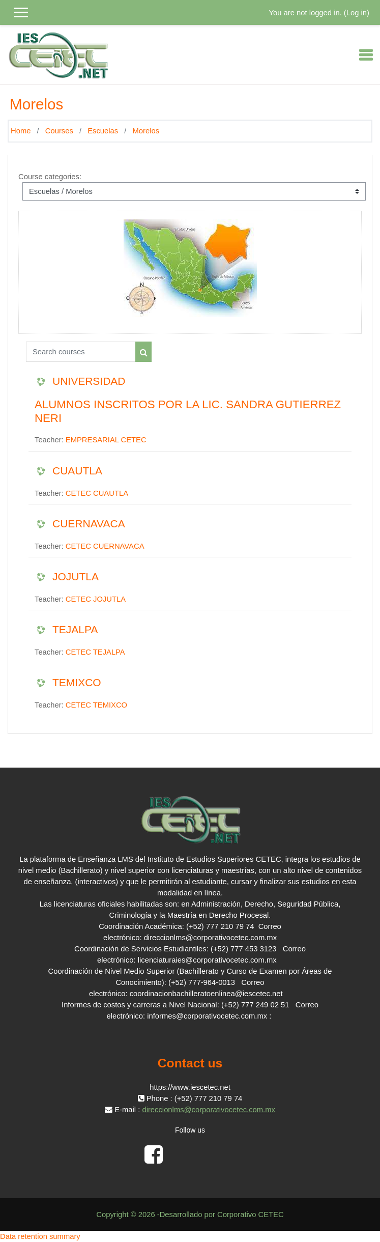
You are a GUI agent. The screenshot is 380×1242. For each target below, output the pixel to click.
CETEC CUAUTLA (97, 493)
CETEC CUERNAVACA (105, 546)
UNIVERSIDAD (89, 381)
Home (21, 131)
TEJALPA (75, 629)
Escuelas (102, 131)
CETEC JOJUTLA (96, 599)
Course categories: (49, 177)
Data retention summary (40, 1236)
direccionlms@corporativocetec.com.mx (208, 1110)
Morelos (145, 131)
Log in (356, 13)
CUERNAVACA (88, 523)
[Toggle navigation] (365, 55)
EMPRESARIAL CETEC (106, 440)
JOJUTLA (75, 576)
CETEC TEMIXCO (96, 705)
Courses (59, 131)
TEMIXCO (76, 682)
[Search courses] (81, 352)
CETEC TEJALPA (95, 652)
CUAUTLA (77, 470)
